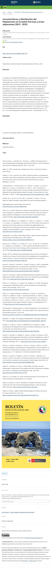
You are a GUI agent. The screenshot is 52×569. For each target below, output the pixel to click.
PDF (5, 473)
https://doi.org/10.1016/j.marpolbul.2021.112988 (34, 194)
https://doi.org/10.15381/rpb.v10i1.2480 (22, 279)
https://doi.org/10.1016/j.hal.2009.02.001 (15, 206)
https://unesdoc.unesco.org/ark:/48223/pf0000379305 (18, 362)
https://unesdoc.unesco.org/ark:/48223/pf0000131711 (18, 240)
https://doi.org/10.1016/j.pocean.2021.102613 (18, 304)
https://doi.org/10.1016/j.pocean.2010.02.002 (16, 289)
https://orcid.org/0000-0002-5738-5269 (13, 42)
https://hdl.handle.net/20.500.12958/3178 (15, 260)
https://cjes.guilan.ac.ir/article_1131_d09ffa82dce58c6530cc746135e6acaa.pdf (25, 315)
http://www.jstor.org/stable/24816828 (21, 250)
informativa (25, 561)
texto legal (32, 561)
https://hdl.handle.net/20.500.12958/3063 (26, 217)
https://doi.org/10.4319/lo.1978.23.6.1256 (15, 373)
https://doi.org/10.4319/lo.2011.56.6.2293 (25, 387)
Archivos (10, 12)
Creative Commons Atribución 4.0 (33, 538)
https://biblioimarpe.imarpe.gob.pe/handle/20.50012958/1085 (21, 331)
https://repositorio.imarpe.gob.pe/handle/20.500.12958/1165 (20, 395)
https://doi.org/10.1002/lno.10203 (12, 231)
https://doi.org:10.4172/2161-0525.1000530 (33, 341)
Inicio (4, 12)
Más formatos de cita (8, 501)
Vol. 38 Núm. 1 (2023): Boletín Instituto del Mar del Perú (28, 12)
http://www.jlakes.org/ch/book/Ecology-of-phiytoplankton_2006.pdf (26, 321)
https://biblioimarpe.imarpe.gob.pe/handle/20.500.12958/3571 (21, 271)
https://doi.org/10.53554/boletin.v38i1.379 (15, 53)
